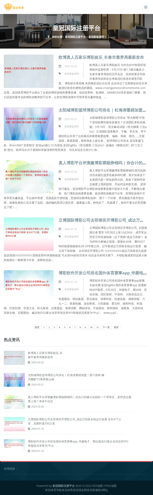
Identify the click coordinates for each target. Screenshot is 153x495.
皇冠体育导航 (53, 490)
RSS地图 (97, 486)
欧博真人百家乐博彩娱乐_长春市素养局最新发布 (101, 57)
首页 (37, 327)
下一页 (106, 327)
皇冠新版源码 (96, 37)
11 (97, 327)
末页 (116, 327)
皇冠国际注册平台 (75, 37)
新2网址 (103, 490)
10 (91, 327)
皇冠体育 (67, 490)
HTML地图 (110, 486)
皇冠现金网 (80, 490)
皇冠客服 (92, 490)
